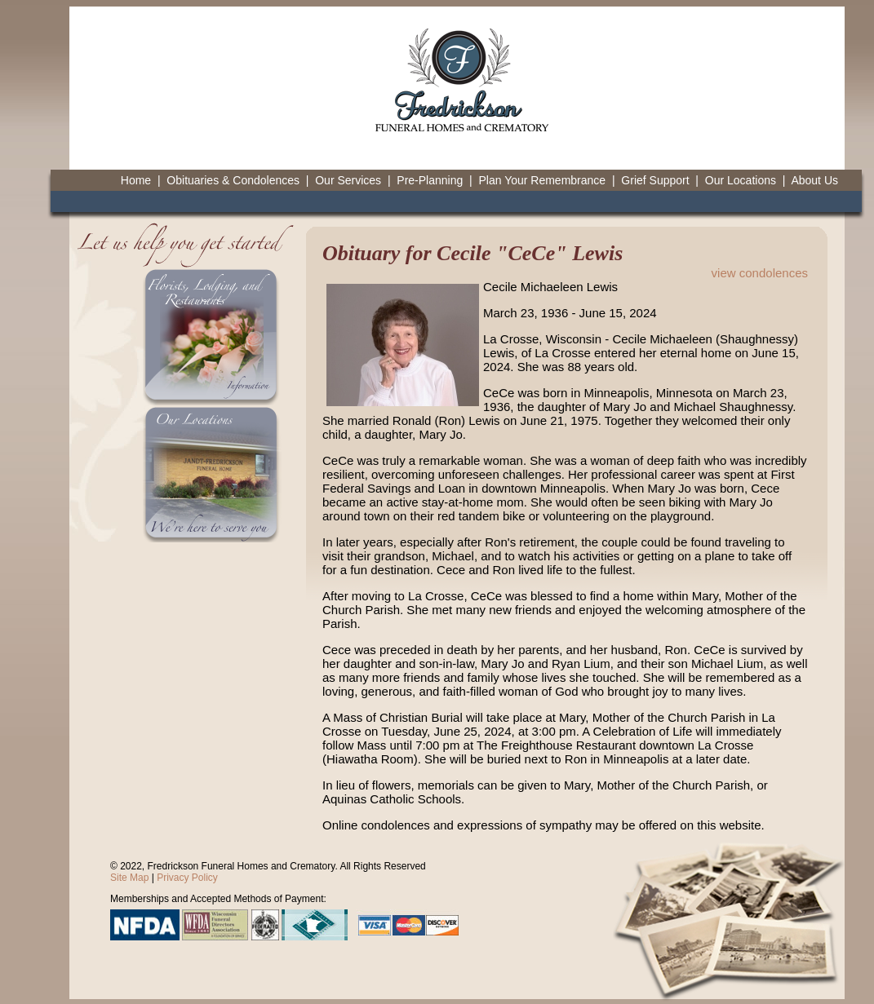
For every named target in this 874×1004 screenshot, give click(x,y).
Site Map (129, 877)
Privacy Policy (187, 877)
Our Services (348, 180)
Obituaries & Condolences (232, 180)
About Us (814, 180)
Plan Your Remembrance (542, 180)
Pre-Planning (430, 180)
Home (136, 180)
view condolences (760, 273)
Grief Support (655, 180)
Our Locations (740, 180)
